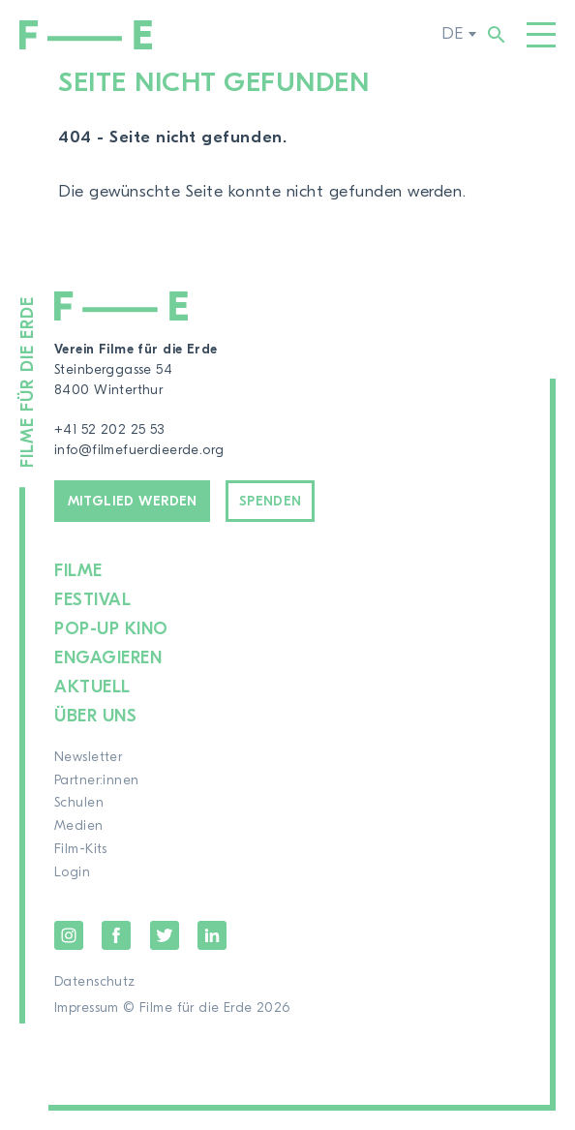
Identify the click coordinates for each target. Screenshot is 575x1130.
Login (72, 872)
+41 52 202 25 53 (109, 430)
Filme (78, 571)
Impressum (86, 1008)
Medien (79, 826)
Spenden (270, 501)
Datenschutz (95, 982)
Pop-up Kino (111, 629)
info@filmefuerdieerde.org (139, 450)
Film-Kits (80, 849)
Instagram (68, 935)
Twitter (164, 935)
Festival (92, 600)
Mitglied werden (132, 501)
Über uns (95, 716)
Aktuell (92, 687)
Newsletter (88, 757)
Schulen (79, 802)
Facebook (116, 935)
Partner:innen (96, 780)
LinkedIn (212, 935)
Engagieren (108, 658)
